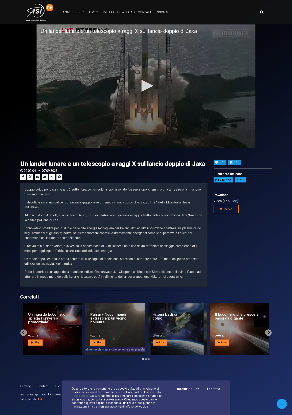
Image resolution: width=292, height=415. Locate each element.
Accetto (213, 389)
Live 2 (93, 12)
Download (126, 12)
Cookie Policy (188, 389)
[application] (146, 86)
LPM (39, 399)
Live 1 (80, 12)
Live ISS (107, 12)
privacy (162, 12)
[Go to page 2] (146, 359)
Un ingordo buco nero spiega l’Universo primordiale (46, 318)
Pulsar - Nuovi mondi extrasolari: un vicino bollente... (108, 318)
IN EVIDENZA (223, 179)
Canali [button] (66, 12)
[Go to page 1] (143, 359)
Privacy (25, 386)
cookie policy (80, 395)
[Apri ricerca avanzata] (261, 12)
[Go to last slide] (23, 332)
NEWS (240, 179)
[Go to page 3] (149, 359)
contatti (145, 12)
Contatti (43, 386)
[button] (146, 86)
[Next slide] (268, 332)
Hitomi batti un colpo (165, 316)
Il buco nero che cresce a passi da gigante (237, 316)
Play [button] (35, 342)
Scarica (226, 209)
